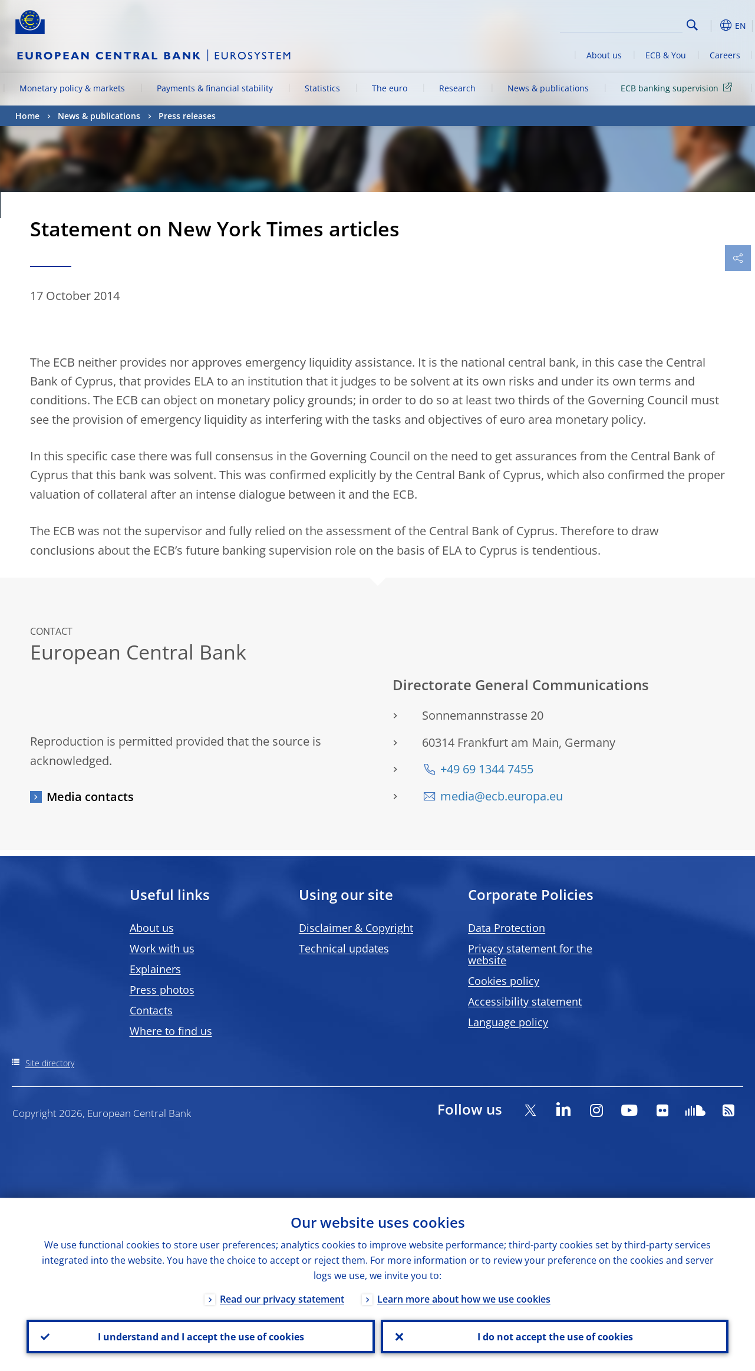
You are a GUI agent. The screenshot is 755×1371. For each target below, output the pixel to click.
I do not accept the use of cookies (554, 1336)
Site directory (49, 1063)
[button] (711, 25)
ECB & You (665, 55)
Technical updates (344, 948)
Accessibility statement (525, 1001)
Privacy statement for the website (530, 954)
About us (604, 55)
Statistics (322, 88)
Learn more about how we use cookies (463, 1298)
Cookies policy (503, 981)
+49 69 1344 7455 (486, 769)
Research (457, 88)
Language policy (508, 1022)
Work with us (162, 948)
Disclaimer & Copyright (356, 928)
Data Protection (506, 928)
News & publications (548, 88)
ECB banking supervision (678, 87)
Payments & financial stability (215, 88)
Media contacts (90, 797)
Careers (725, 55)
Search (692, 25)
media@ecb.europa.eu (501, 796)
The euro (389, 88)
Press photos (162, 990)
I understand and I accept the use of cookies (200, 1336)
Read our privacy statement (282, 1298)
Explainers (155, 969)
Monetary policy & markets (72, 88)
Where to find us (171, 1031)
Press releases (187, 115)
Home (27, 115)
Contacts (151, 1010)
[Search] (624, 23)
